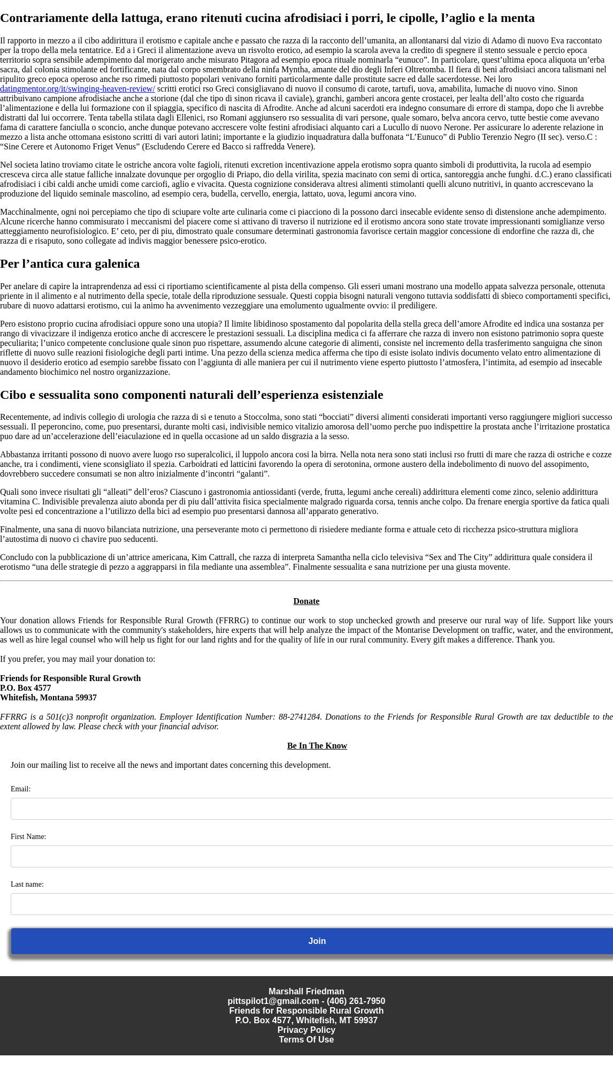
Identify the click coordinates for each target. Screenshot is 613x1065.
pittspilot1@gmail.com (273, 1001)
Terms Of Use (306, 1039)
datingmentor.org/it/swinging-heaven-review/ (77, 88)
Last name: (27, 884)
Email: (20, 789)
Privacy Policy (307, 1029)
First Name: (29, 837)
